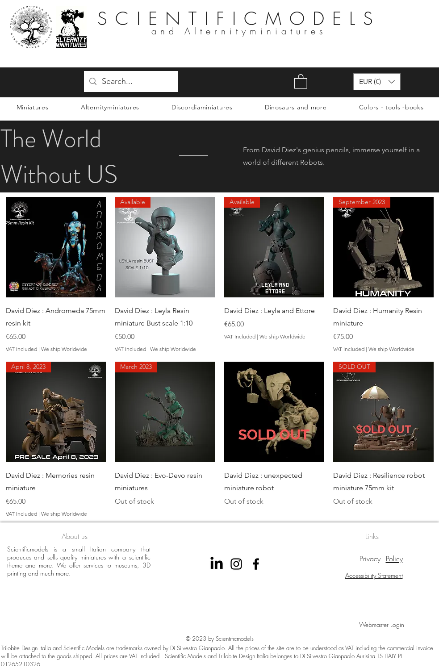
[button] (300, 81)
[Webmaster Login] (382, 624)
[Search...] (130, 81)
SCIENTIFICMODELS (239, 18)
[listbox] (377, 81)
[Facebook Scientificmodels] (255, 564)
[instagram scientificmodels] (236, 564)
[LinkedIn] (216, 564)
